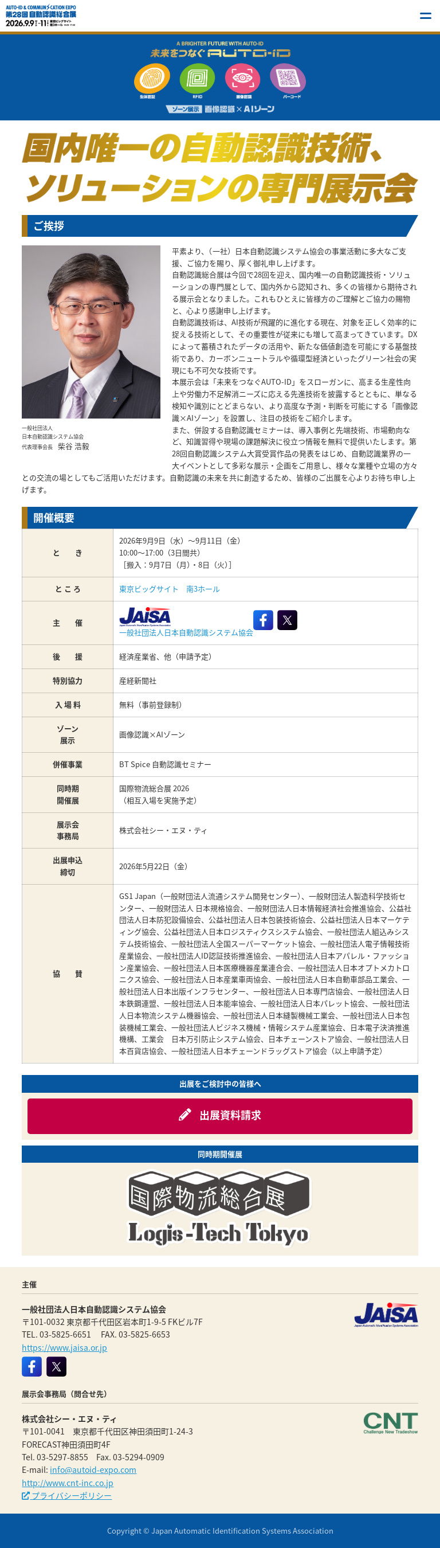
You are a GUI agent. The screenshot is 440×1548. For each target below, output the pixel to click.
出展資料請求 (220, 1115)
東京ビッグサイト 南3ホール (169, 588)
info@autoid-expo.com (93, 1469)
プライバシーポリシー (67, 1495)
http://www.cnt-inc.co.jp (67, 1482)
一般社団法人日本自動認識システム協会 (186, 622)
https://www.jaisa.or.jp (64, 1347)
